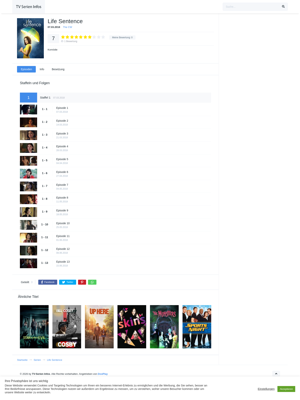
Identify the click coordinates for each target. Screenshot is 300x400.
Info (42, 69)
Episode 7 (62, 184)
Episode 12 (63, 248)
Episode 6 (62, 172)
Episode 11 (63, 236)
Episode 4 (62, 146)
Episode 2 (62, 120)
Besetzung (58, 69)
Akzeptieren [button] (286, 389)
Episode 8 (62, 197)
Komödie (52, 49)
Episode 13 (63, 261)
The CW (67, 27)
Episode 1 (62, 107)
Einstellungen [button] (266, 388)
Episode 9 (62, 210)
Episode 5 (62, 159)
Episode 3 (62, 133)
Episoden (26, 69)
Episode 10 (63, 223)
